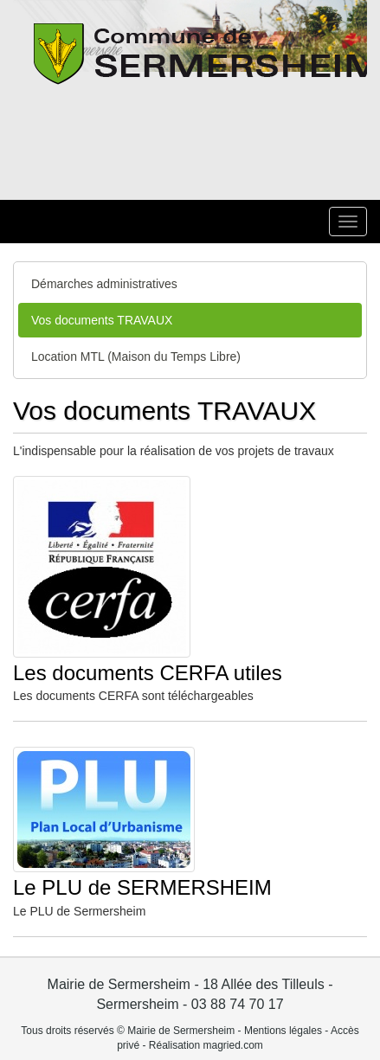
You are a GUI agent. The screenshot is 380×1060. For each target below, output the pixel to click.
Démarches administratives (104, 284)
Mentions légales (283, 1031)
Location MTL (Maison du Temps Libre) (136, 356)
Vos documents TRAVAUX (101, 320)
